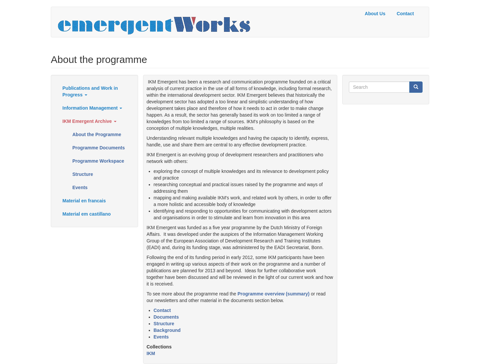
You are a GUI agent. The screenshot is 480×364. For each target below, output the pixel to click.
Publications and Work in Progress (90, 91)
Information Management (92, 108)
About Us (375, 13)
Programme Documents (98, 147)
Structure (82, 174)
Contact (405, 13)
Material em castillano (86, 214)
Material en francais (84, 200)
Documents (166, 317)
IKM (151, 353)
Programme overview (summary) (273, 293)
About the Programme (96, 134)
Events (80, 187)
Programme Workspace (98, 161)
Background (167, 330)
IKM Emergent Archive (89, 121)
